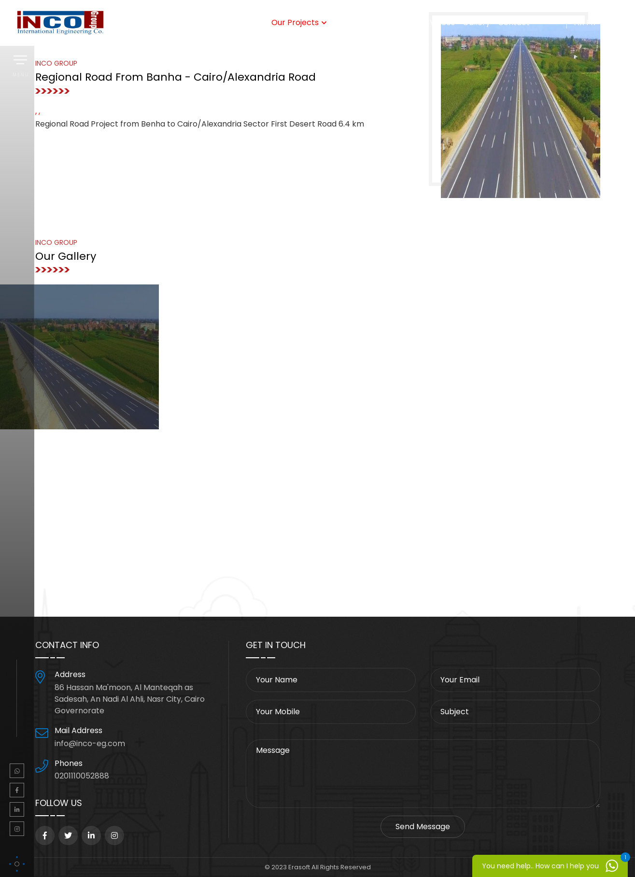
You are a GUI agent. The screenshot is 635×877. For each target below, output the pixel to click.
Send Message (422, 826)
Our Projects (295, 22)
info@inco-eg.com (90, 743)
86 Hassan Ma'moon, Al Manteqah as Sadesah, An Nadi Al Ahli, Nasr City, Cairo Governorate (130, 699)
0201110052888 (82, 775)
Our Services (229, 22)
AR (579, 22)
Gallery (476, 22)
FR (590, 22)
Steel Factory (362, 22)
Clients (409, 22)
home (131, 22)
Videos (442, 22)
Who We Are (174, 22)
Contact (514, 22)
